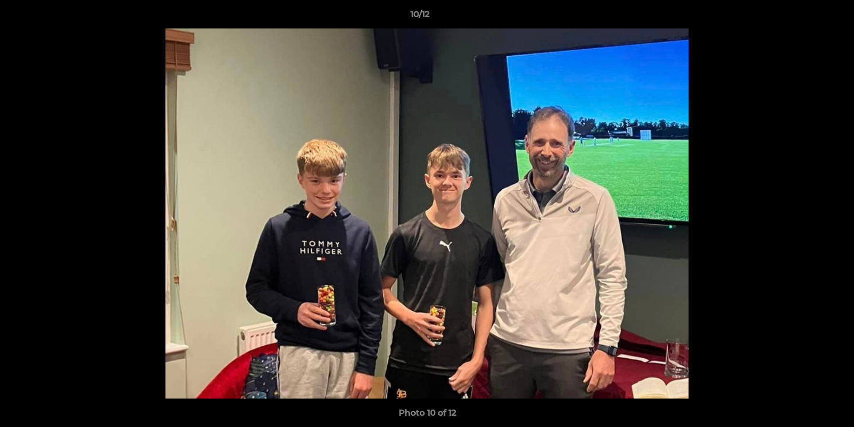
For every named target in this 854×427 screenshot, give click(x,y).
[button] (804, 17)
